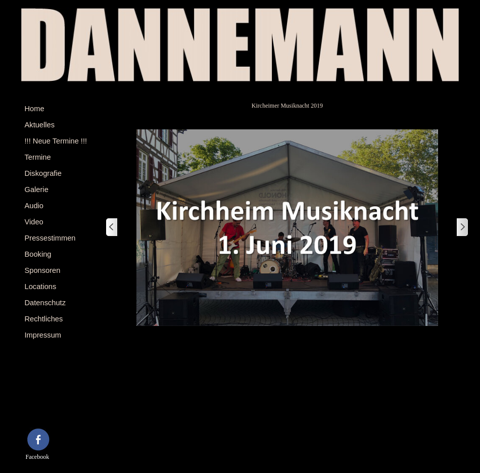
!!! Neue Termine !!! (56, 141)
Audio (34, 206)
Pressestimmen (50, 238)
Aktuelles (40, 125)
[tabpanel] (49, 408)
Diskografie (43, 173)
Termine (38, 157)
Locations (41, 286)
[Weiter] (462, 227)
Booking (38, 254)
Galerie (37, 189)
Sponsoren (43, 270)
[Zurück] (112, 227)
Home (34, 109)
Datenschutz (45, 303)
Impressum (43, 335)
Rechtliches (44, 319)
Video (34, 222)
